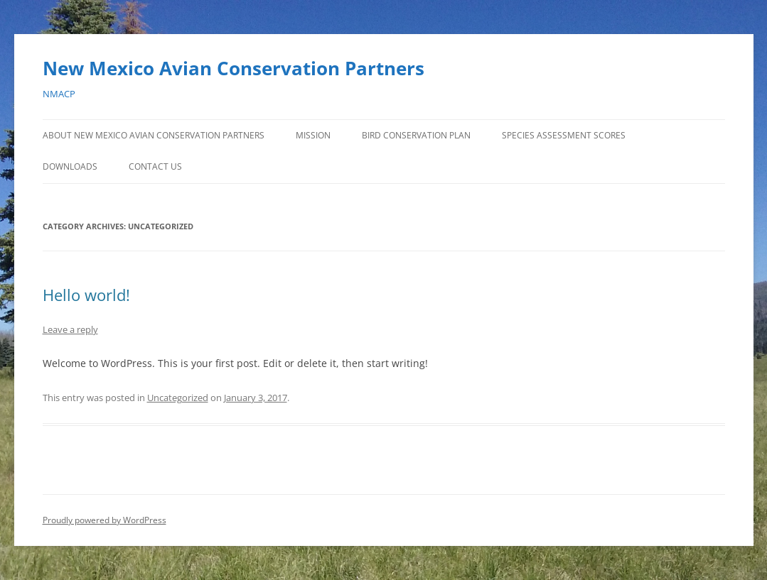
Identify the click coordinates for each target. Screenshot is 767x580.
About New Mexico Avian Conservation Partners (153, 135)
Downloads (70, 166)
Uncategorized (177, 397)
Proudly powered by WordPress (104, 520)
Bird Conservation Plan (416, 135)
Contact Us (155, 166)
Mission (313, 135)
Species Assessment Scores (564, 135)
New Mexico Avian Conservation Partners (233, 68)
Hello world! (86, 294)
